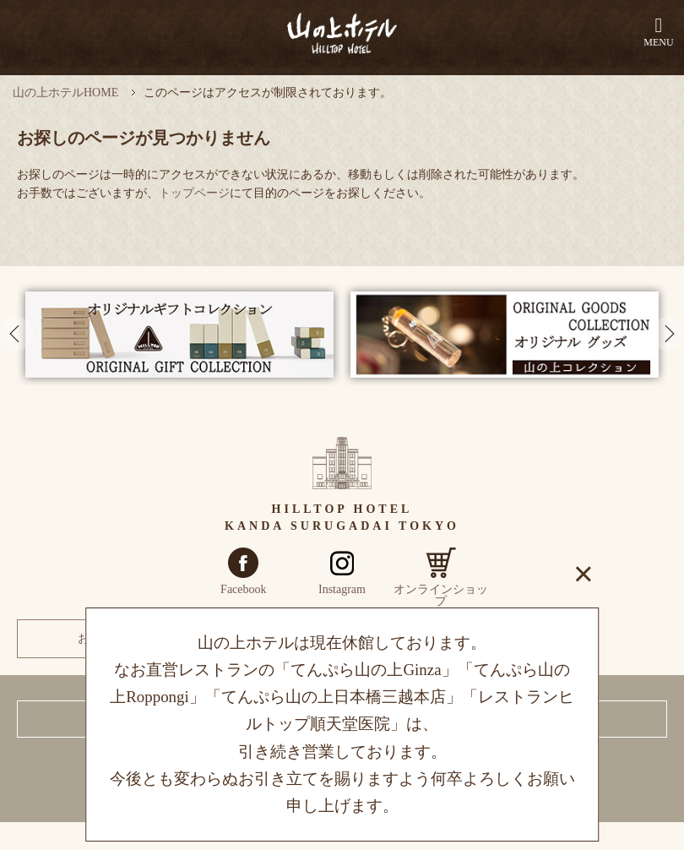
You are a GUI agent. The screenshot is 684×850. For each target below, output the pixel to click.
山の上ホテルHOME (65, 92)
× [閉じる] (583, 573)
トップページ (194, 193)
